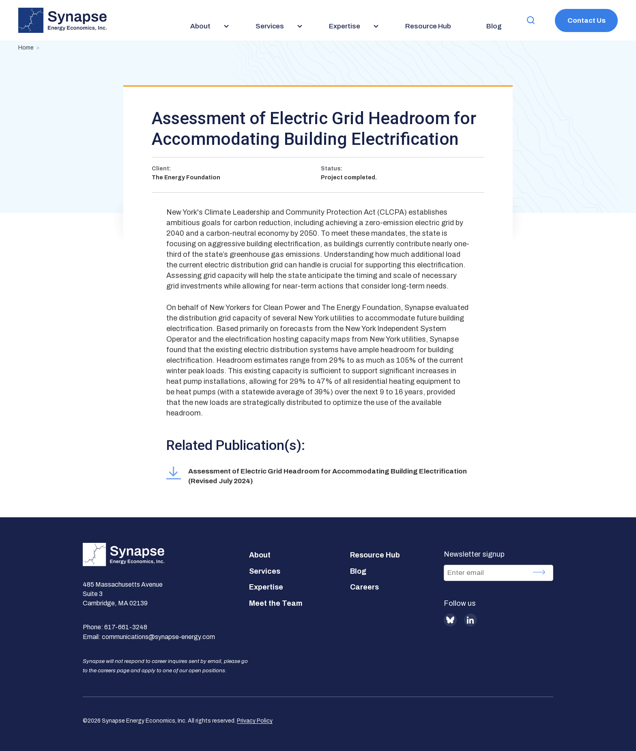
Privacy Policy (255, 721)
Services (264, 571)
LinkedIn (470, 619)
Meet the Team (276, 603)
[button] (530, 20)
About (260, 555)
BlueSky (450, 619)
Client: (161, 169)
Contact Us (586, 20)
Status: (331, 169)
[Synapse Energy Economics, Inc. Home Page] (62, 20)
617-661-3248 (125, 627)
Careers (364, 587)
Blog (358, 571)
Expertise (266, 587)
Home (26, 48)
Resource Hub (375, 555)
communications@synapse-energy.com (158, 636)
